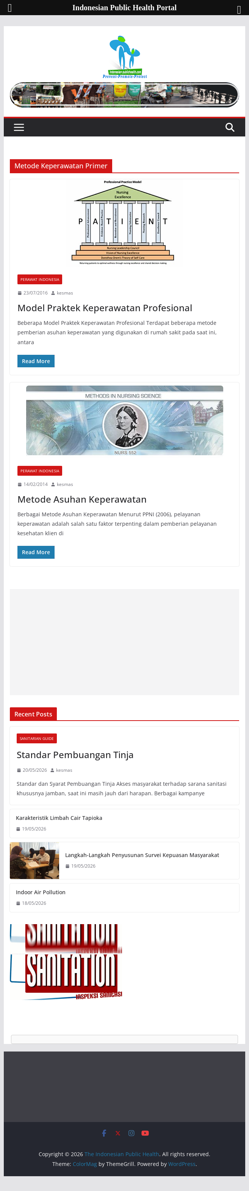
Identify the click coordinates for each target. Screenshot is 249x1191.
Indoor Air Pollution (41, 892)
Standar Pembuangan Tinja (75, 754)
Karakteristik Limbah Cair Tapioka (59, 817)
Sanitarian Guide (37, 738)
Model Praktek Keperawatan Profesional (104, 307)
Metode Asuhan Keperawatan (82, 499)
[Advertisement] (124, 642)
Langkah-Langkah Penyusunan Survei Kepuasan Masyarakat (142, 855)
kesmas (65, 293)
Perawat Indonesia (39, 279)
